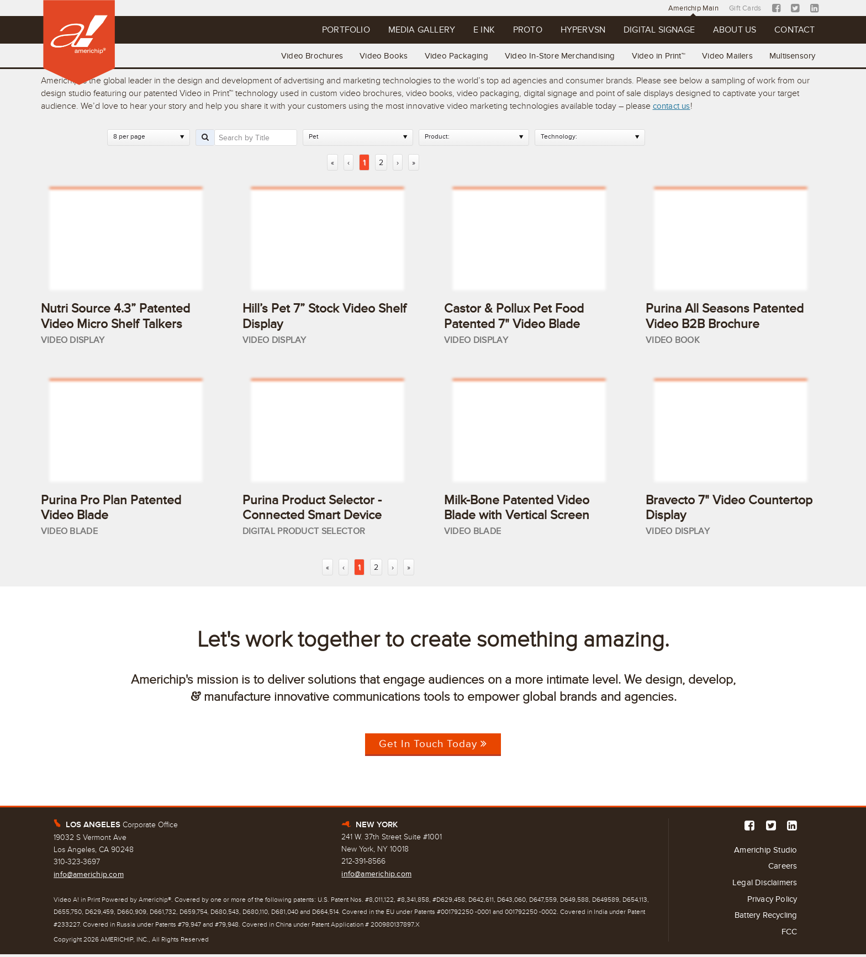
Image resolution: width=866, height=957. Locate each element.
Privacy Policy (770, 902)
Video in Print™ (653, 55)
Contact (792, 30)
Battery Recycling (762, 920)
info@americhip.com (89, 876)
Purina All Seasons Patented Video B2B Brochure (727, 316)
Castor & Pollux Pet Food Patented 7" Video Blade (516, 316)
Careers (782, 869)
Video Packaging (447, 55)
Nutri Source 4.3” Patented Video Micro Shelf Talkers (118, 316)
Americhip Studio (762, 852)
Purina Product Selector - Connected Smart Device (315, 509)
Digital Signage (646, 30)
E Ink (454, 30)
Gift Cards (744, 8)
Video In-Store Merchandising (553, 55)
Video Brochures (299, 55)
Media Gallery (387, 30)
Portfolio (305, 30)
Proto (502, 30)
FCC (789, 937)
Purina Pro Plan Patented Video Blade (113, 509)
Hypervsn (562, 30)
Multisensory (791, 55)
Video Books (372, 55)
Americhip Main (690, 8)
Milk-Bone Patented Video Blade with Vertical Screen (520, 509)
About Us (727, 30)
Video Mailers (724, 55)
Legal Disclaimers (762, 886)
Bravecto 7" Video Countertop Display (702, 509)
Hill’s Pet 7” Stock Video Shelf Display (311, 316)
